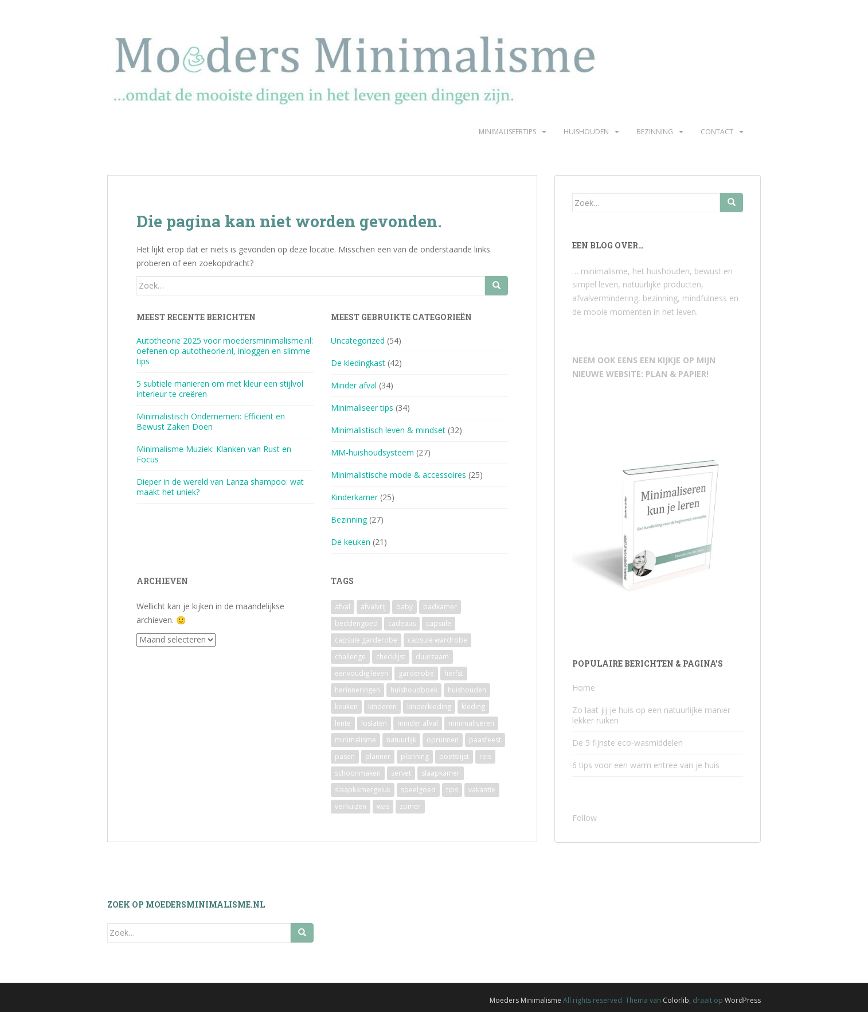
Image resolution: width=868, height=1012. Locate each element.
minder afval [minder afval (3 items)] (417, 723)
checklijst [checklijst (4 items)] (390, 656)
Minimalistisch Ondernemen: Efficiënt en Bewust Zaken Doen (210, 421)
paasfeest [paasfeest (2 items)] (485, 740)
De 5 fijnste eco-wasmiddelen (627, 742)
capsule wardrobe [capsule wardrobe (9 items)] (437, 640)
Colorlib (676, 1000)
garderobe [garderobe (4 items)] (416, 673)
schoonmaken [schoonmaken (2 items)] (358, 773)
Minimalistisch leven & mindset (388, 430)
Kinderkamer (354, 497)
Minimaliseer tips (362, 407)
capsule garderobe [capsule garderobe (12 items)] (366, 640)
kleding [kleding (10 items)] (473, 706)
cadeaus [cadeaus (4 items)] (402, 623)
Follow (584, 817)
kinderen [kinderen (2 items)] (382, 706)
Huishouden (586, 132)
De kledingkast (358, 362)
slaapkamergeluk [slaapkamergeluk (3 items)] (362, 790)
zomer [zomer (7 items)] (410, 806)
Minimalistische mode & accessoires (398, 474)
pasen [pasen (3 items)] (345, 756)
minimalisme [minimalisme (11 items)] (355, 740)
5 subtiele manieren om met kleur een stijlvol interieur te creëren (219, 388)
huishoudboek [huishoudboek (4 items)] (413, 690)
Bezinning (654, 132)
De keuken (350, 541)
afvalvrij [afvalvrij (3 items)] (373, 607)
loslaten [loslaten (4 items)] (374, 723)
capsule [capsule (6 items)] (438, 623)
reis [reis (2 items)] (485, 756)
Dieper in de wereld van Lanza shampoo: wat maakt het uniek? (220, 486)
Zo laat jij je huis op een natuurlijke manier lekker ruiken (651, 715)
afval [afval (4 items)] (342, 607)
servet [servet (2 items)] (401, 773)
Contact (717, 132)
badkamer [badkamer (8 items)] (440, 607)
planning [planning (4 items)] (415, 756)
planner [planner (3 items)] (377, 756)
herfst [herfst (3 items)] (453, 673)
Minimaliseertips (507, 132)
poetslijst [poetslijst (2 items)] (454, 756)
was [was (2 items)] (383, 806)
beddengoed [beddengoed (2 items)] (356, 623)
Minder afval (354, 385)
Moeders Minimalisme (525, 1000)
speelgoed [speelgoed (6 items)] (418, 790)
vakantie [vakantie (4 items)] (481, 790)
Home (583, 687)
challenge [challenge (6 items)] (350, 656)
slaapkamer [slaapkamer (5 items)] (440, 773)
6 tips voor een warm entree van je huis (646, 765)
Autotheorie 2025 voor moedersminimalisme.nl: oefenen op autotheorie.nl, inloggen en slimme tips (224, 351)
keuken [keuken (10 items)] (346, 706)
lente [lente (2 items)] (343, 723)
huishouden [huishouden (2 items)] (467, 690)
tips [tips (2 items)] (452, 790)
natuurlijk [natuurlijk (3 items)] (401, 740)
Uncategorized (358, 340)
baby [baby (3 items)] (404, 607)
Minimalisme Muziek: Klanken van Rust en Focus (213, 454)
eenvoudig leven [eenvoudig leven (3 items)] (361, 673)
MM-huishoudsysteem (372, 452)
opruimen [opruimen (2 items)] (443, 740)
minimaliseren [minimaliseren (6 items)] (471, 723)
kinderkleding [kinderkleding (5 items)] (429, 706)
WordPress (743, 1000)
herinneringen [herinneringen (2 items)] (357, 690)
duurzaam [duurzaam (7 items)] (432, 656)
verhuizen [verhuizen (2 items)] (350, 806)
